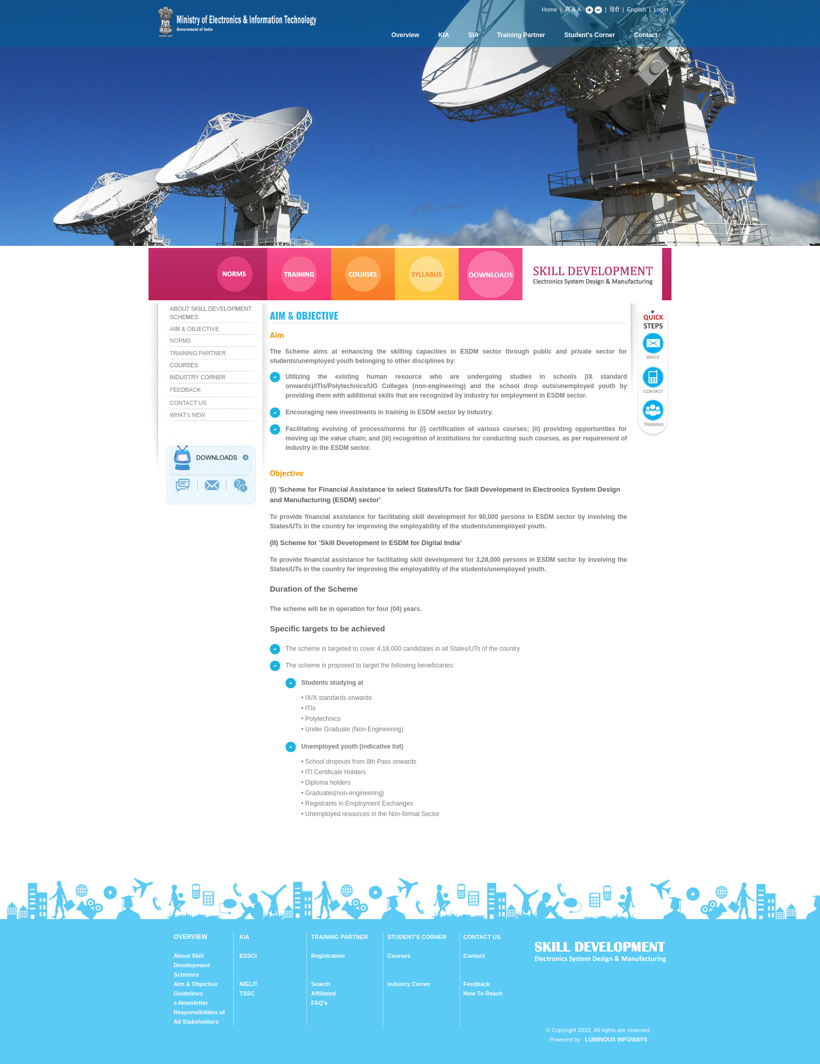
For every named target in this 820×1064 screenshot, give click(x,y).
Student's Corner (589, 35)
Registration (328, 956)
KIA (443, 35)
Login (661, 9)
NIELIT (249, 984)
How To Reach (483, 993)
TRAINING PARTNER (339, 937)
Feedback (476, 984)
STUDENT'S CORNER (417, 937)
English (636, 9)
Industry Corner (409, 984)
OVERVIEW (190, 937)
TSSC (247, 993)
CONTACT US (481, 937)
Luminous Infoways (616, 1039)
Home (549, 9)
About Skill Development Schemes (192, 965)
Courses (399, 956)
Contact (645, 35)
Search (321, 984)
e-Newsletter (191, 1003)
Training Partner (521, 35)
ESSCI (248, 956)
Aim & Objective (196, 984)
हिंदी (614, 9)
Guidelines (188, 993)
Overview (405, 35)
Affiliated (323, 993)
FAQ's (319, 1003)
